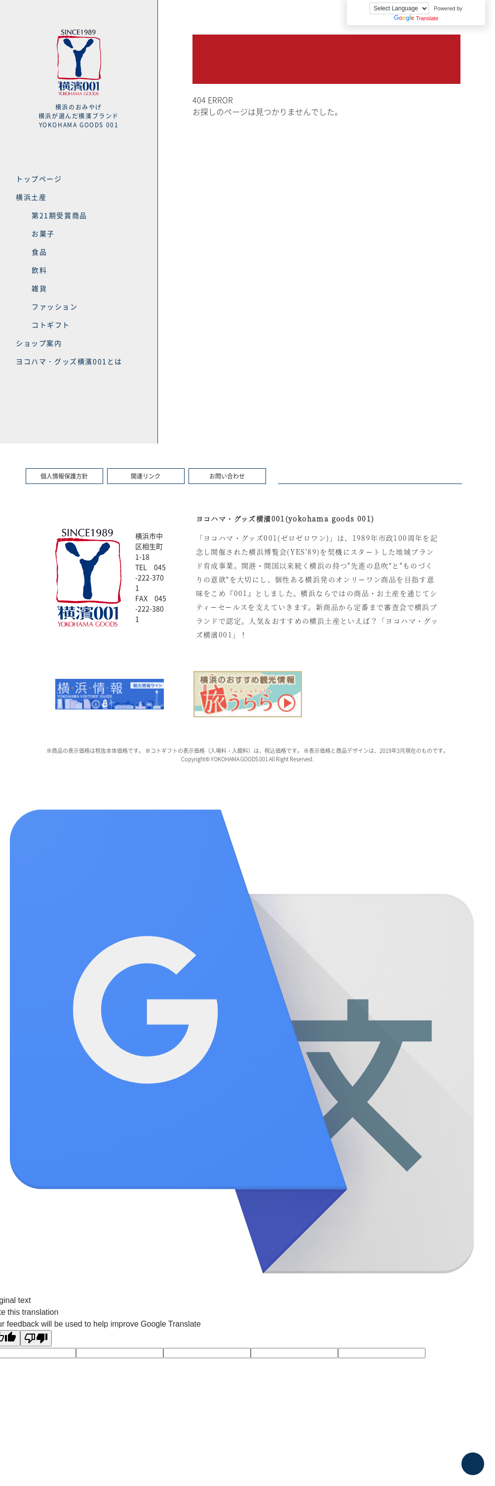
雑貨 (39, 288)
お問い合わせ (227, 476)
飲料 (39, 270)
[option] (109, 694)
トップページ (39, 179)
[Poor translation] (36, 1338)
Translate (416, 18)
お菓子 (43, 233)
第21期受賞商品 (59, 215)
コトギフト (51, 325)
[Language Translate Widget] (399, 8)
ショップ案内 (39, 343)
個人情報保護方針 (64, 476)
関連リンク (145, 476)
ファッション (55, 306)
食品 (39, 252)
